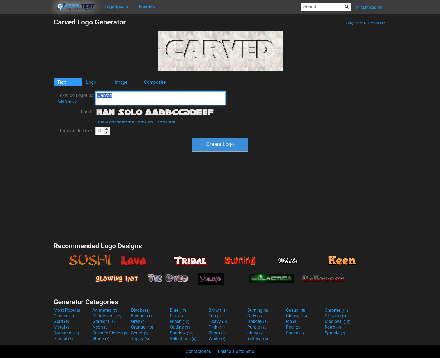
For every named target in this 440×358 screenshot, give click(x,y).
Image (121, 82)
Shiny (255, 333)
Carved (160, 98)
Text (61, 82)
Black (140, 310)
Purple (257, 327)
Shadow (182, 333)
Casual (295, 310)
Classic (64, 316)
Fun (216, 316)
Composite (155, 82)
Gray (350, 23)
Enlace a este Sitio (236, 351)
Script (139, 333)
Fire (176, 316)
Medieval (337, 321)
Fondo (87, 112)
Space (295, 333)
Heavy (218, 321)
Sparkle (335, 333)
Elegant (142, 316)
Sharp (217, 333)
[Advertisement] (26, 102)
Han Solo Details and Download (115, 122)
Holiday (257, 321)
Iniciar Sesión (369, 7)
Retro (333, 327)
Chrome (336, 310)
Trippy (140, 338)
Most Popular (67, 310)
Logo (91, 82)
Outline (181, 327)
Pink (216, 327)
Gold (62, 321)
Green (179, 321)
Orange (142, 327)
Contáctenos (198, 351)
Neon (100, 327)
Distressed (106, 316)
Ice (291, 321)
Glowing (337, 316)
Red (293, 327)
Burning (257, 310)
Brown (217, 310)
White (217, 338)
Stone (360, 23)
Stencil (63, 338)
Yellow (257, 338)
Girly (254, 316)
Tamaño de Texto (76, 130)
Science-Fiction (165, 122)
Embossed (376, 23)
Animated (104, 310)
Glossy (296, 316)
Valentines (183, 338)
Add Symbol (67, 101)
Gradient (103, 321)
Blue (178, 310)
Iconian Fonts (145, 122)
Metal (62, 327)
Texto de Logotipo (75, 98)
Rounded (66, 333)
